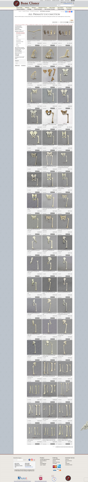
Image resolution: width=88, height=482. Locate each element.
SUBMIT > (25, 459)
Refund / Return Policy (56, 462)
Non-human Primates (50, 9)
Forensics (69, 9)
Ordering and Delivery (56, 459)
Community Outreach (68, 464)
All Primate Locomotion (45, 11)
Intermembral (18, 40)
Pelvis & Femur (18, 35)
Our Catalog (55, 463)
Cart (73, 0)
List (72, 22)
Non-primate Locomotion (19, 47)
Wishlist (62, 0)
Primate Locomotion (34, 11)
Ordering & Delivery (55, 0)
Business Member (52, 476)
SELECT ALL (17, 65)
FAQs (66, 462)
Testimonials (67, 463)
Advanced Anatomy (18, 27)
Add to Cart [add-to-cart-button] (37, 45)
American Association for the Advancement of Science (22, 481)
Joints (17, 44)
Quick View (29, 45)
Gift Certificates (48, 0)
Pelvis (17, 36)
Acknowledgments (43, 463)
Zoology (29, 9)
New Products (60, 7)
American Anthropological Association (41, 481)
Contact (41, 0)
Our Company (69, 7)
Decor (16, 58)
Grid (68, 22)
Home (20, 11)
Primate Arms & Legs (19, 41)
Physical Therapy (18, 29)
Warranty (54, 460)
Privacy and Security (68, 460)
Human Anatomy (20, 9)
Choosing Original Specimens (45, 459)
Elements (34, 7)
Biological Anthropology (19, 48)
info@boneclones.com (68, 3)
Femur (17, 37)
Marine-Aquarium (18, 52)
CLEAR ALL (23, 65)
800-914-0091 (63, 2)
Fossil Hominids (38, 9)
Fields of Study (19, 7)
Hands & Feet (18, 43)
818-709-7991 (69, 2)
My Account (67, 0)
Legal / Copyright (43, 464)
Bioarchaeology (18, 51)
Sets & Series (52, 7)
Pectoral (17, 45)
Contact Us (67, 459)
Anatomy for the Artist (19, 57)
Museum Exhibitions (43, 460)
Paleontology (61, 9)
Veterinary (27, 7)
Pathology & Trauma (42, 7)
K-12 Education (17, 26)
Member (19, 476)
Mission (41, 462)
